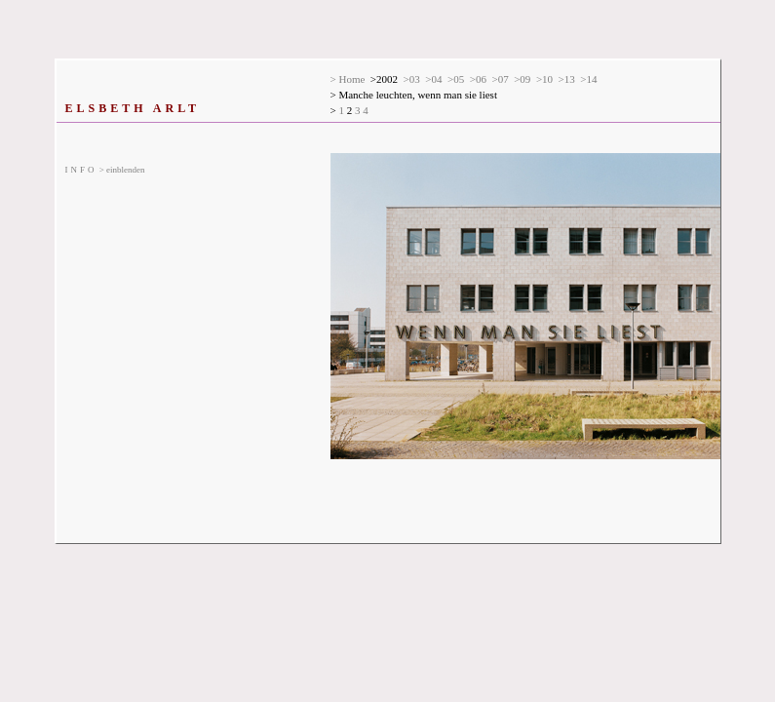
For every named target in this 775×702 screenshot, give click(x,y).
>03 (412, 79)
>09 (522, 79)
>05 (455, 79)
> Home (348, 79)
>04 (433, 79)
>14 (588, 79)
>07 (499, 79)
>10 (544, 79)
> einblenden (105, 170)
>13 (567, 79)
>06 (478, 79)
